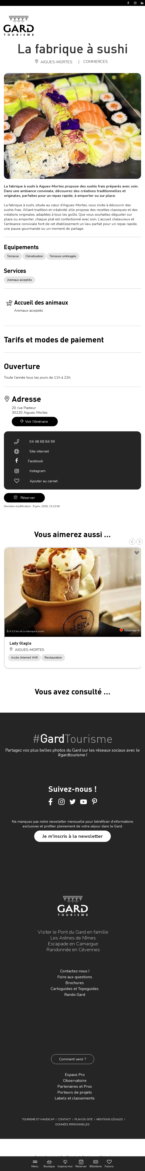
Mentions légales (109, 1119)
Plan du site (84, 1119)
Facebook (35, 461)
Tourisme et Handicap (38, 1119)
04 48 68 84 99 (42, 441)
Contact (64, 1119)
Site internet (39, 451)
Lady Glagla (20, 643)
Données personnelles (72, 1124)
